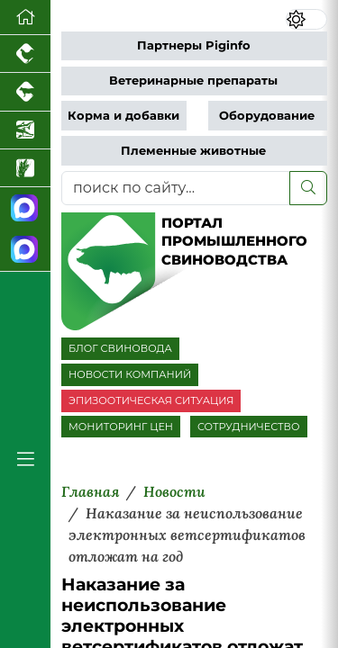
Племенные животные (193, 151)
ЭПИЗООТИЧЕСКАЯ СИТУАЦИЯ (151, 400)
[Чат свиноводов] (25, 250)
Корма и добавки (123, 115)
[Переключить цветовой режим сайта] (306, 19)
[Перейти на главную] (25, 17)
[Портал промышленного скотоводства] (25, 92)
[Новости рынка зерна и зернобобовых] (25, 168)
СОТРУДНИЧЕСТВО (248, 426)
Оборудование (267, 115)
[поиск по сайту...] (175, 188)
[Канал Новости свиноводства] (25, 208)
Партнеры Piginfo (194, 45)
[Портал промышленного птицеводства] (25, 54)
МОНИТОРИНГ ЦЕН (121, 426)
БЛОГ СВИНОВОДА (120, 348)
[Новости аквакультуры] (25, 130)
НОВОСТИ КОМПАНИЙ (130, 374)
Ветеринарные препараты (193, 80)
